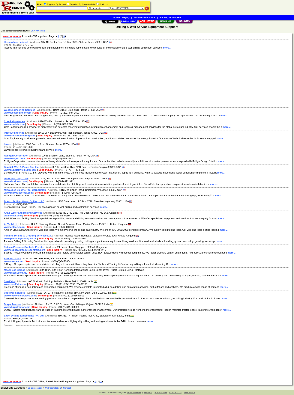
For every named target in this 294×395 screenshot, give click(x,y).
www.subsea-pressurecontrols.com (24, 249)
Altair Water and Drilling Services (23, 212)
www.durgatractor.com (17, 307)
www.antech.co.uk (14, 227)
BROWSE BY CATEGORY (13, 388)
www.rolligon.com (14, 158)
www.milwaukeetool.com (18, 192)
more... (167, 47)
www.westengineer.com (17, 112)
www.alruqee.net (13, 261)
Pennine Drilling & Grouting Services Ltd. (28, 235)
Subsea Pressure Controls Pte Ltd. (24, 247)
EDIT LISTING (160, 392)
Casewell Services (14, 292)
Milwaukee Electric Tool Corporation (25, 190)
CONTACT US (175, 392)
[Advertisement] (114, 79)
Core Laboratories (14, 121)
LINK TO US (189, 392)
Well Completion (53, 388)
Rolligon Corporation (16, 155)
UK (37, 31)
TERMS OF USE (134, 392)
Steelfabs (9, 281)
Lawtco (8, 144)
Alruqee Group (12, 258)
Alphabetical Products (144, 17)
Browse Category (121, 17)
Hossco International (16, 42)
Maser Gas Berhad (14, 270)
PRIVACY (148, 392)
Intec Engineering (14, 132)
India (42, 31)
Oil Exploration (35, 388)
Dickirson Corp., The (16, 178)
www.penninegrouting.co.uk (20, 238)
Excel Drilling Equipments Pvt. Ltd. (24, 315)
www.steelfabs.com (15, 284)
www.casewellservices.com (20, 295)
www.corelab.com (14, 124)
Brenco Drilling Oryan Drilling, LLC (24, 201)
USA (33, 31)
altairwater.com (13, 215)
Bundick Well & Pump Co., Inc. (21, 167)
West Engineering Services (19, 109)
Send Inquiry (40, 112)
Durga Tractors (12, 304)
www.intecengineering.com (19, 135)
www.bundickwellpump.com (20, 169)
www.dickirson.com (15, 181)
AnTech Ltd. (11, 224)
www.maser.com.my (15, 272)
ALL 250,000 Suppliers (170, 17)
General (67, 388)
